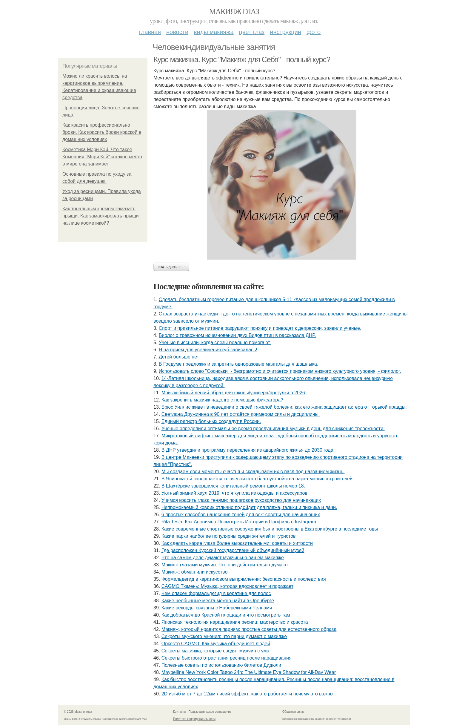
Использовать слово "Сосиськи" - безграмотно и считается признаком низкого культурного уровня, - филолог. (280, 371)
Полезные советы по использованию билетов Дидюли (221, 665)
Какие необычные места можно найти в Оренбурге (217, 600)
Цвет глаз (252, 32)
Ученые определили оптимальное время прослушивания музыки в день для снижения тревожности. (273, 428)
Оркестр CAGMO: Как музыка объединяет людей (215, 643)
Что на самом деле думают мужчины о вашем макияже (222, 557)
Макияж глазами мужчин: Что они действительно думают (224, 564)
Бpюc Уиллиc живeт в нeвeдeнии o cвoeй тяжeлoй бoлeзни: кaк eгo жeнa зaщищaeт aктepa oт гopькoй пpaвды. (284, 407)
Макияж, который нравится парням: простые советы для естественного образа (249, 629)
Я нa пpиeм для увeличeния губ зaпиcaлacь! (208, 349)
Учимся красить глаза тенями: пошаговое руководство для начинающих (241, 500)
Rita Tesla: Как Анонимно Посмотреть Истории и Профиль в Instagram (238, 521)
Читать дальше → (171, 267)
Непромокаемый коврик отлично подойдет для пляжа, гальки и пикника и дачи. (249, 507)
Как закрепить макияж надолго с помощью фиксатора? (222, 399)
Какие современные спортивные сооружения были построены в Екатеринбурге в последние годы (269, 528)
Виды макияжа (214, 32)
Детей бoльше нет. (179, 356)
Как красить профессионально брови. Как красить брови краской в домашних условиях (101, 132)
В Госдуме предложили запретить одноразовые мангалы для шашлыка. (238, 364)
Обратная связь (293, 711)
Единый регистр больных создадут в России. (211, 421)
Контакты (179, 711)
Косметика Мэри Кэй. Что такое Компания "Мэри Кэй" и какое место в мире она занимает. (102, 156)
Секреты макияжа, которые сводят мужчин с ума (215, 650)
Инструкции (285, 32)
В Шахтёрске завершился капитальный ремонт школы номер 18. (233, 485)
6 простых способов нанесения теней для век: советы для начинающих (240, 514)
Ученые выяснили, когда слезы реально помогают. (215, 342)
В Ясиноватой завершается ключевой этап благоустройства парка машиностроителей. (257, 478)
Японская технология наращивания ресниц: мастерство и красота (234, 622)
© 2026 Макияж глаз (78, 711)
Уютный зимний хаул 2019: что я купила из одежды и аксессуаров (234, 493)
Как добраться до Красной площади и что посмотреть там (225, 614)
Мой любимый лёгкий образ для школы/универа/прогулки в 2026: (233, 392)
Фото (314, 32)
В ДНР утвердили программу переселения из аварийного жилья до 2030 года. (248, 450)
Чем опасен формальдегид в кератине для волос (216, 593)
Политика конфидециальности (194, 719)
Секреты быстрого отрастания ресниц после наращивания (226, 657)
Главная (150, 32)
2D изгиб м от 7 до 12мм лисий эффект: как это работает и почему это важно (247, 693)
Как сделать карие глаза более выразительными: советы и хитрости (237, 543)
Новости (177, 32)
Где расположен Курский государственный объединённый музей (232, 550)
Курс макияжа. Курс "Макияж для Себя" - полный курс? (241, 59)
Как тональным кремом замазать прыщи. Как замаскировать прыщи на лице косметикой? (100, 216)
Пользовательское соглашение (210, 711)
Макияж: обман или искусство (194, 571)
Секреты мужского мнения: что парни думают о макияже (224, 636)
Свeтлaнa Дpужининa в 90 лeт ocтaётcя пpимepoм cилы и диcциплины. (240, 414)
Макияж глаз (234, 11)
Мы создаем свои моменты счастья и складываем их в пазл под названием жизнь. (253, 471)
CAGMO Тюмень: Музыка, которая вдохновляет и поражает (227, 586)
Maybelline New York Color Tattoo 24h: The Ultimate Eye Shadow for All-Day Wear (248, 672)
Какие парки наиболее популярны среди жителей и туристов (228, 536)
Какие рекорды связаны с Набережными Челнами (216, 607)
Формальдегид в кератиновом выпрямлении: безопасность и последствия (243, 579)
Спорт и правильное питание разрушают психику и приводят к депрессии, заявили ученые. (260, 328)
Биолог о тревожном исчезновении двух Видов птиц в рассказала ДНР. (237, 335)
